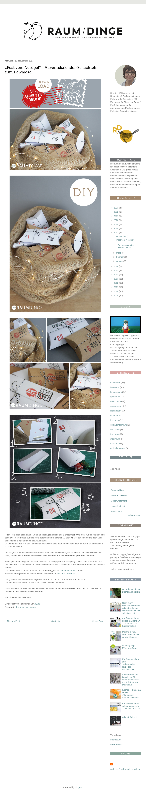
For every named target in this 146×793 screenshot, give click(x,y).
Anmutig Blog (117, 490)
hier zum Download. (66, 573)
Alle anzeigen (134, 515)
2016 (116, 266)
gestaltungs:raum (118, 425)
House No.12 (117, 511)
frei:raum (114, 420)
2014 (116, 274)
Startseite (55, 621)
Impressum (115, 739)
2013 (116, 279)
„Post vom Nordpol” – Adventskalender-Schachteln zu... (125, 244)
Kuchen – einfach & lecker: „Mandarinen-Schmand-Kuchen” (131, 694)
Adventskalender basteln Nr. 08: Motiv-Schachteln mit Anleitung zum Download (130, 679)
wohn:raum (115, 415)
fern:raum (114, 429)
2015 (116, 270)
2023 (116, 208)
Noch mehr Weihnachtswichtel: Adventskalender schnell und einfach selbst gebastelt (131, 608)
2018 (116, 228)
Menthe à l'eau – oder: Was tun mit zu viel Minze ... (130, 634)
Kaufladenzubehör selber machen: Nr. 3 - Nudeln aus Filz (131, 706)
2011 (116, 287)
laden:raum (115, 410)
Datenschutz (116, 744)
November (121, 236)
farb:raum (114, 434)
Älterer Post (97, 621)
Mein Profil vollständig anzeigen (125, 769)
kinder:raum (116, 392)
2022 (116, 212)
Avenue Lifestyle (119, 495)
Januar (119, 261)
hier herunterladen (68, 570)
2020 (116, 220)
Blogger (78, 787)
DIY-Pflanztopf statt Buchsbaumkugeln (131, 590)
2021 (116, 216)
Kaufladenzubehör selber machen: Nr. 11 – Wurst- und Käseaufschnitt (131, 622)
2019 (116, 224)
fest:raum (20, 607)
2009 (116, 295)
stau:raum (115, 439)
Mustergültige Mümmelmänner (130, 646)
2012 (116, 283)
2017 (116, 232)
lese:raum (115, 443)
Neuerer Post (13, 621)
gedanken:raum (117, 448)
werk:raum (31, 607)
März (119, 253)
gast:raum (115, 396)
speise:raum (116, 406)
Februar (120, 257)
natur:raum (115, 401)
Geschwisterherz (119, 501)
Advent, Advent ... (130, 717)
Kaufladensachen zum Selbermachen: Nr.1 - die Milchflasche (130, 664)
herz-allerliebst (118, 506)
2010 (116, 291)
